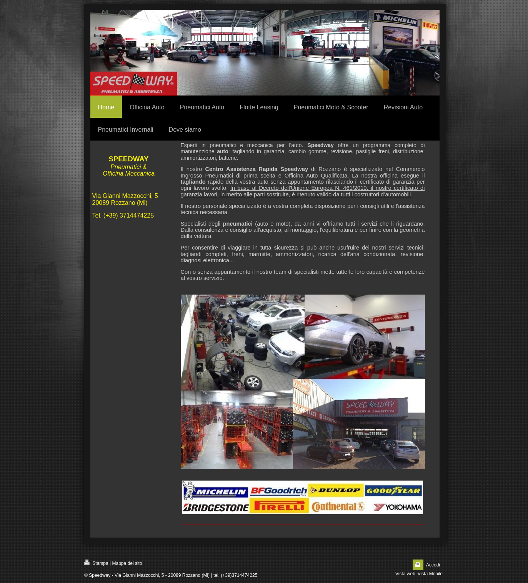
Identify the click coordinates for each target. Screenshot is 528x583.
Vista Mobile (430, 573)
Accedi (433, 565)
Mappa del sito (127, 563)
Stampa (96, 563)
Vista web (405, 573)
